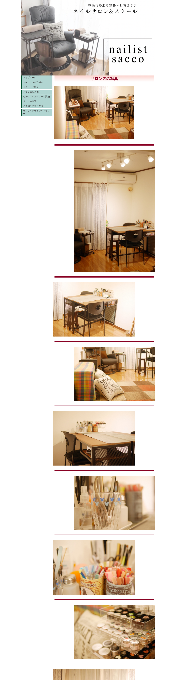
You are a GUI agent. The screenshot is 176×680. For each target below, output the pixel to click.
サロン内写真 (29, 101)
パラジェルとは (31, 91)
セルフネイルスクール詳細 (36, 96)
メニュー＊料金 (31, 87)
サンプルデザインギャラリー (36, 112)
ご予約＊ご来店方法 (33, 106)
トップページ (29, 77)
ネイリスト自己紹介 (33, 82)
